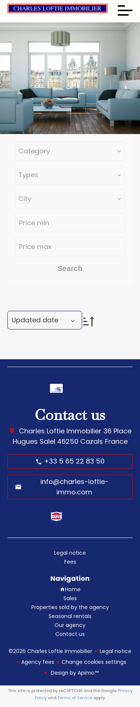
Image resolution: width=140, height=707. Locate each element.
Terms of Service (74, 698)
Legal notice (115, 651)
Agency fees (37, 662)
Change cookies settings (94, 662)
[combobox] (70, 151)
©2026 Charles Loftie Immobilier (50, 651)
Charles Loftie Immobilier (60, 431)
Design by (74, 672)
